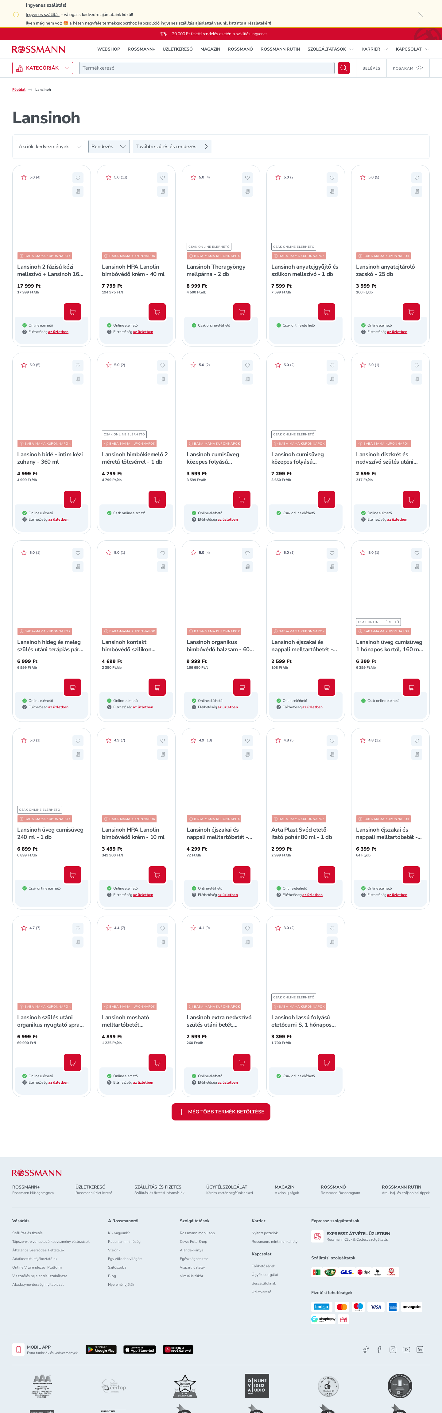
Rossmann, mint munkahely (274, 1241)
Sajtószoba (117, 1267)
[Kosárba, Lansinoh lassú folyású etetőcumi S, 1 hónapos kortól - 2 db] (326, 1062)
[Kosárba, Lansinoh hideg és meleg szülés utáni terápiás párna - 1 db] (72, 687)
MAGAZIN (210, 49)
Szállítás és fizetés (27, 1233)
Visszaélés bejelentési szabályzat (39, 1275)
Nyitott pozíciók (265, 1233)
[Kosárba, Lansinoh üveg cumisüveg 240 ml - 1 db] (72, 875)
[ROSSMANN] (36, 1173)
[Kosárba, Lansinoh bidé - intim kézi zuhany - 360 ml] (72, 499)
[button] (331, 49)
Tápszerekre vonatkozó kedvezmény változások (51, 1241)
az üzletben (58, 331)
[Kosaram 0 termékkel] (408, 68)
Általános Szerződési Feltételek (38, 1250)
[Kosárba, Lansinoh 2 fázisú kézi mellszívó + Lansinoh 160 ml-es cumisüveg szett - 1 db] (72, 312)
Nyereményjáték (121, 1284)
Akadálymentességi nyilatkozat (38, 1284)
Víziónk (114, 1250)
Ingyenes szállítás (43, 14)
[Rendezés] (109, 146)
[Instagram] (393, 1350)
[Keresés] (344, 68)
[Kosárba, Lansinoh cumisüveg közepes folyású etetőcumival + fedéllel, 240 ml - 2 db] (326, 499)
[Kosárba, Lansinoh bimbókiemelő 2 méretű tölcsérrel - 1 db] (157, 499)
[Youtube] (406, 1350)
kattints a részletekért (249, 23)
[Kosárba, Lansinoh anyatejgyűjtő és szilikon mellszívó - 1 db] (326, 312)
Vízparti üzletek (192, 1267)
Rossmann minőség (124, 1241)
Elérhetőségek (263, 1266)
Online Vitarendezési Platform (37, 1267)
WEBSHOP (108, 49)
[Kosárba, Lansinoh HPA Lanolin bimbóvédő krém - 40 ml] (157, 312)
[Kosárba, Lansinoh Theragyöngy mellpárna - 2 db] (242, 312)
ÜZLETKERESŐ (178, 49)
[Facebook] (379, 1350)
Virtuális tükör (191, 1275)
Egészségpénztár (194, 1258)
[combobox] (207, 68)
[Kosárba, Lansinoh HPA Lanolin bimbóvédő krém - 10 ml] (157, 875)
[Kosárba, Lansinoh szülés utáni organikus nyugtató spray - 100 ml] (72, 1062)
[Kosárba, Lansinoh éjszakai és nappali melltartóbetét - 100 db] (411, 875)
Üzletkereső (261, 1291)
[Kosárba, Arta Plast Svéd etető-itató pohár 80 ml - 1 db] (326, 875)
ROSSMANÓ (240, 49)
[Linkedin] (420, 1349)
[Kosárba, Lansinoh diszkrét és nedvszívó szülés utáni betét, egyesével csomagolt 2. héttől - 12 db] (411, 499)
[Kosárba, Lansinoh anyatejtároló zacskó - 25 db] (411, 312)
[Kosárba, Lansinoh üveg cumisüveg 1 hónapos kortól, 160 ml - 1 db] (411, 687)
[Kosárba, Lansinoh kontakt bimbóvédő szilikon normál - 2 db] (157, 687)
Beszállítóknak (264, 1283)
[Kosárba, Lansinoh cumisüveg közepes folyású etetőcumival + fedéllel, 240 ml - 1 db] (242, 499)
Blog (112, 1275)
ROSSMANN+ (141, 49)
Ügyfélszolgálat (265, 1274)
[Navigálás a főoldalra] (38, 49)
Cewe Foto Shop (193, 1241)
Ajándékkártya (191, 1250)
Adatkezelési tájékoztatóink (34, 1258)
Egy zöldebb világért (125, 1258)
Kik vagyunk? (119, 1233)
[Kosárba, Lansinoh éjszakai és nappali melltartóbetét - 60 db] (242, 875)
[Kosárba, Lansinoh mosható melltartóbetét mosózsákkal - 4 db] (157, 1062)
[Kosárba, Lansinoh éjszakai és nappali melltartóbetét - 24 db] (326, 687)
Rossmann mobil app (197, 1233)
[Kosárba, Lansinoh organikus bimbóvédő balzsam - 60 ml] (242, 687)
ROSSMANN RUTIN (280, 49)
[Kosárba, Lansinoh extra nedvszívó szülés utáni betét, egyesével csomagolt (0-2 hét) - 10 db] (242, 1062)
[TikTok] (366, 1350)
